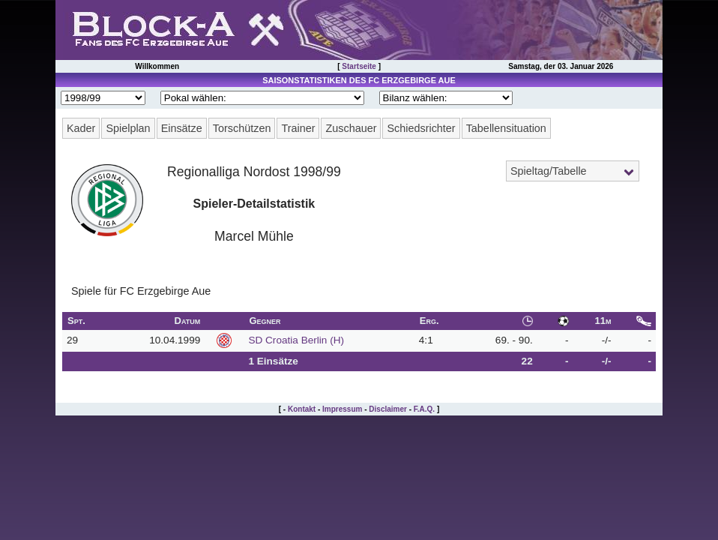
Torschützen (242, 128)
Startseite (359, 66)
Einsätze (181, 128)
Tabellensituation (506, 128)
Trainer (298, 128)
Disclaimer (388, 409)
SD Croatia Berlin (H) (296, 340)
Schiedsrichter (421, 128)
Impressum (342, 409)
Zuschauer (350, 128)
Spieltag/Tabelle (548, 171)
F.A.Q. (424, 409)
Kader (81, 128)
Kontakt (302, 409)
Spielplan (128, 128)
